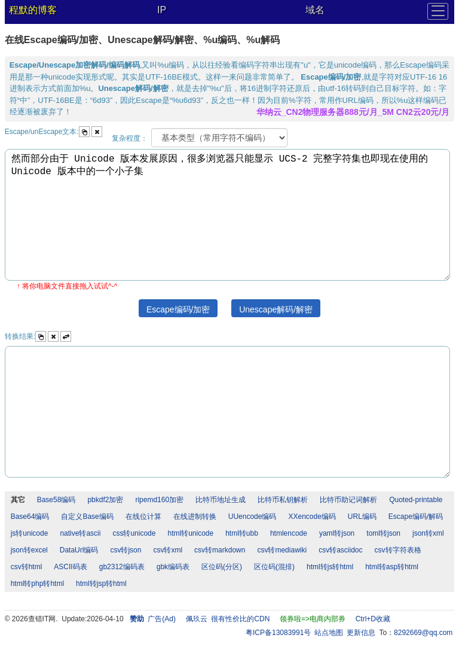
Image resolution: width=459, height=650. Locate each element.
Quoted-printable (415, 500)
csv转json (125, 550)
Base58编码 (56, 500)
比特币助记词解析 (348, 500)
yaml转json (336, 533)
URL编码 (362, 516)
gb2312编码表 (122, 567)
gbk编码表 (173, 567)
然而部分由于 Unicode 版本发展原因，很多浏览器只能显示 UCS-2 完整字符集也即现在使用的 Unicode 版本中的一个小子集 (227, 215)
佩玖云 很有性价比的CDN (228, 619)
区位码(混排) (274, 567)
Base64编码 (30, 516)
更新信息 (361, 632)
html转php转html (37, 583)
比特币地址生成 (220, 500)
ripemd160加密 (159, 500)
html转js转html (330, 567)
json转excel (29, 550)
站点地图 (328, 632)
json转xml (428, 533)
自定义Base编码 (87, 516)
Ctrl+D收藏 (373, 619)
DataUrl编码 (79, 550)
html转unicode (190, 533)
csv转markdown (219, 550)
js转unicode (29, 533)
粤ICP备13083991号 (278, 632)
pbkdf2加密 (105, 500)
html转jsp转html (101, 583)
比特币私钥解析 (283, 500)
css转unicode (133, 533)
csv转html (26, 567)
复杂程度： (130, 138)
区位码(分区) (221, 567)
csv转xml (167, 550)
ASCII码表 (70, 567)
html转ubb (241, 533)
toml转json (383, 533)
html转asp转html (391, 567)
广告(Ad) (162, 619)
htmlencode (288, 533)
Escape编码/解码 (415, 516)
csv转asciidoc (340, 550)
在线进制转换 (194, 516)
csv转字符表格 (398, 550)
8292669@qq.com (423, 632)
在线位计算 (143, 516)
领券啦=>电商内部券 (312, 619)
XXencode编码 (311, 516)
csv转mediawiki (282, 550)
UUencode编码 (252, 516)
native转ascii (80, 533)
